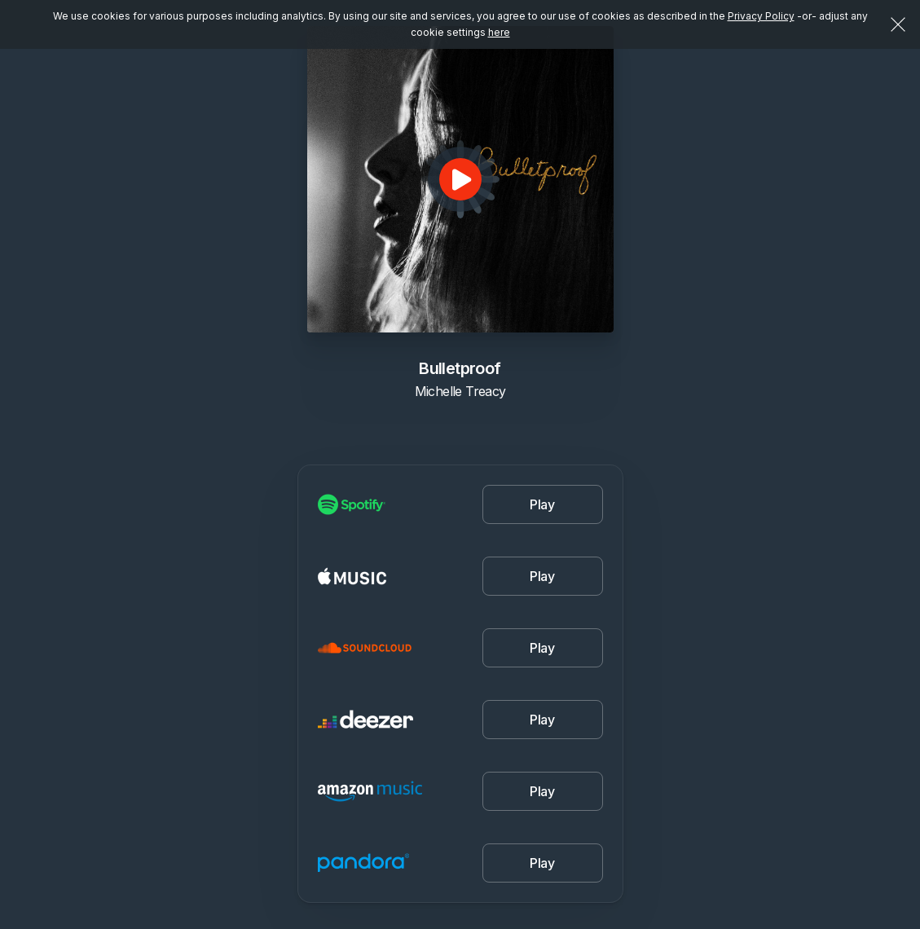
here (499, 32)
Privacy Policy (761, 16)
